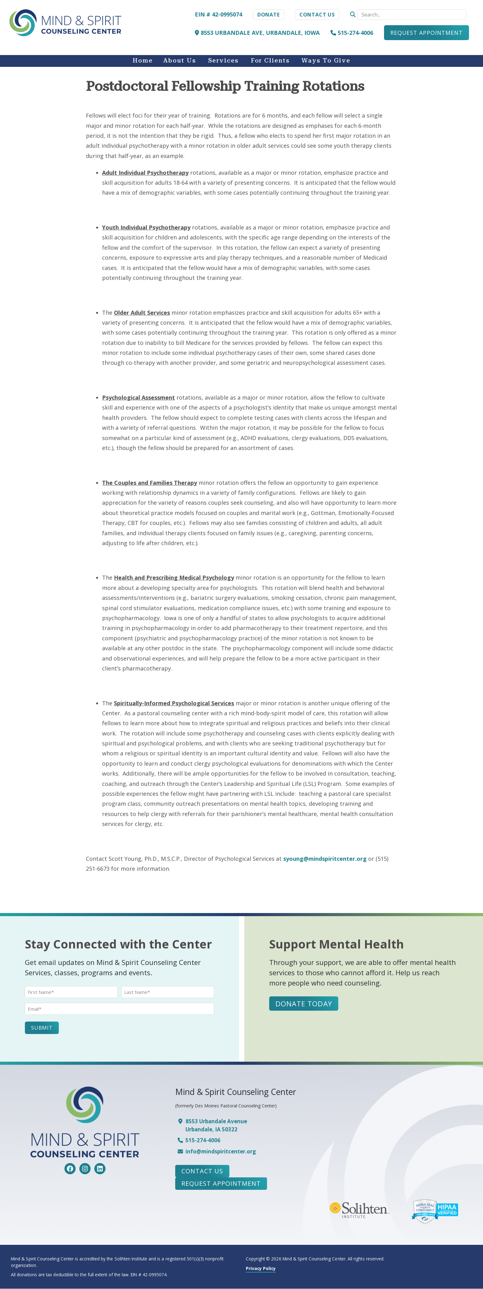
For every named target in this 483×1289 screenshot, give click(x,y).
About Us (179, 60)
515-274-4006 (352, 32)
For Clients (270, 60)
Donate (268, 14)
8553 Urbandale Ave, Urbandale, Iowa (257, 32)
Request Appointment (426, 32)
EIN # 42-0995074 (218, 14)
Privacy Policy (261, 1268)
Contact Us (317, 14)
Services (223, 60)
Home (143, 60)
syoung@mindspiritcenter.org (325, 858)
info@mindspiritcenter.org (220, 1151)
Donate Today (303, 1003)
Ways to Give (326, 60)
